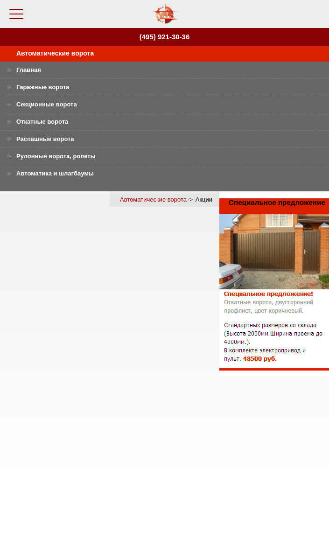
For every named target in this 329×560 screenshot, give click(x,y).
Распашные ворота (45, 138)
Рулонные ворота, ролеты (56, 156)
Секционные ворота (46, 104)
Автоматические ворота (55, 53)
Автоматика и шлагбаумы (55, 173)
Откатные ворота (42, 121)
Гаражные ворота (43, 87)
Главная (28, 69)
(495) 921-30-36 (165, 37)
